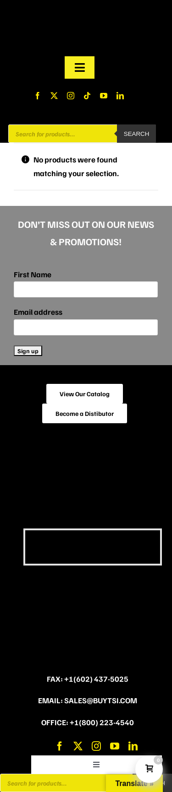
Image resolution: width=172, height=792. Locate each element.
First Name (32, 274)
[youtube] (103, 95)
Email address (38, 312)
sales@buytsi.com (100, 700)
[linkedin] (120, 95)
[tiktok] (87, 95)
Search (137, 133)
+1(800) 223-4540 (102, 722)
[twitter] (54, 95)
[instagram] (70, 95)
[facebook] (37, 95)
